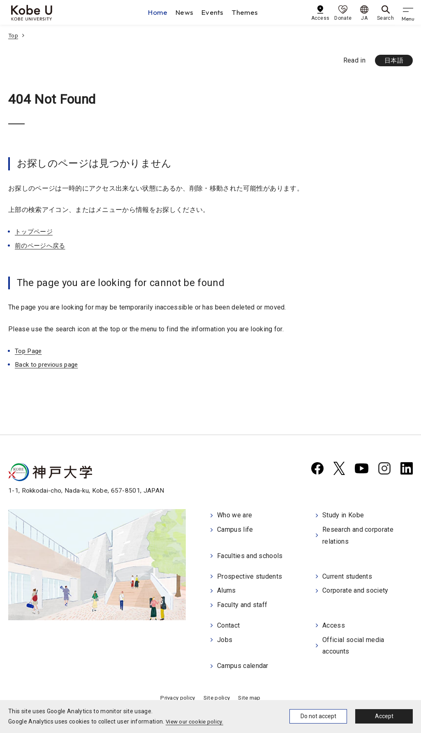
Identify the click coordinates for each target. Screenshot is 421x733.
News (186, 12)
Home (159, 12)
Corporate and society (355, 590)
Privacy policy (176, 695)
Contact (228, 624)
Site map (251, 695)
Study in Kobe (343, 516)
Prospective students (249, 576)
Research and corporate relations (357, 536)
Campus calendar (242, 664)
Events (215, 12)
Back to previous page (48, 365)
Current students (347, 576)
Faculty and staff (242, 604)
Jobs (224, 638)
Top (13, 35)
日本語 (393, 61)
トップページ (35, 232)
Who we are (234, 516)
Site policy (217, 695)
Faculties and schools (250, 556)
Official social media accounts (353, 644)
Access (333, 624)
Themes (247, 12)
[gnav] (408, 12)
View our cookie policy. (196, 721)
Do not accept (318, 716)
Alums (226, 590)
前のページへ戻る (42, 246)
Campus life (235, 530)
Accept (384, 716)
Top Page (29, 351)
